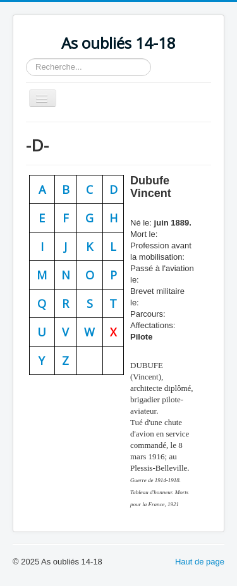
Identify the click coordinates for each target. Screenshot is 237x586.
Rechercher (26, 58)
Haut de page (199, 561)
